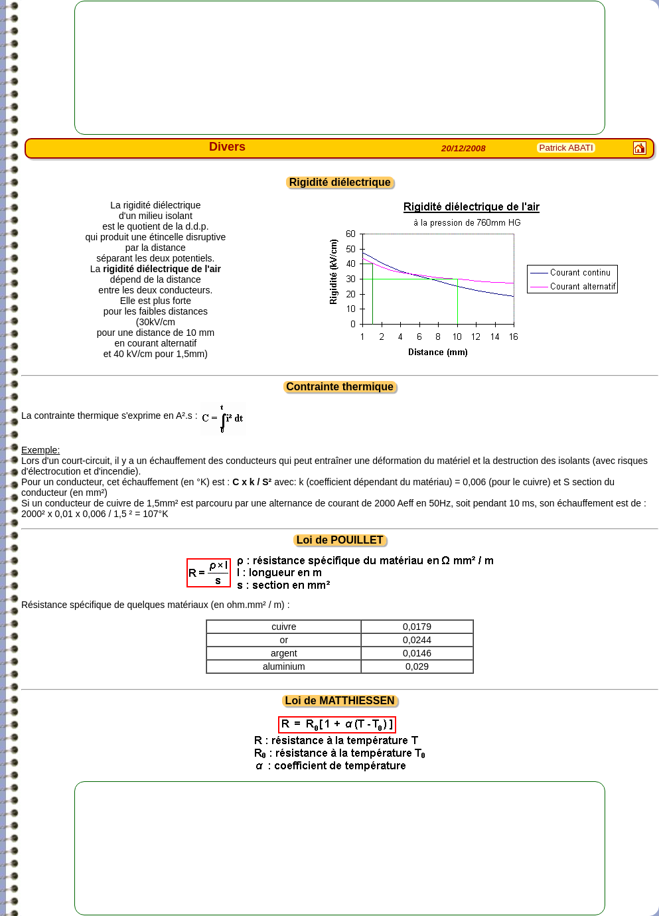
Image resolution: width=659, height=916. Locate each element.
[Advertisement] (340, 67)
